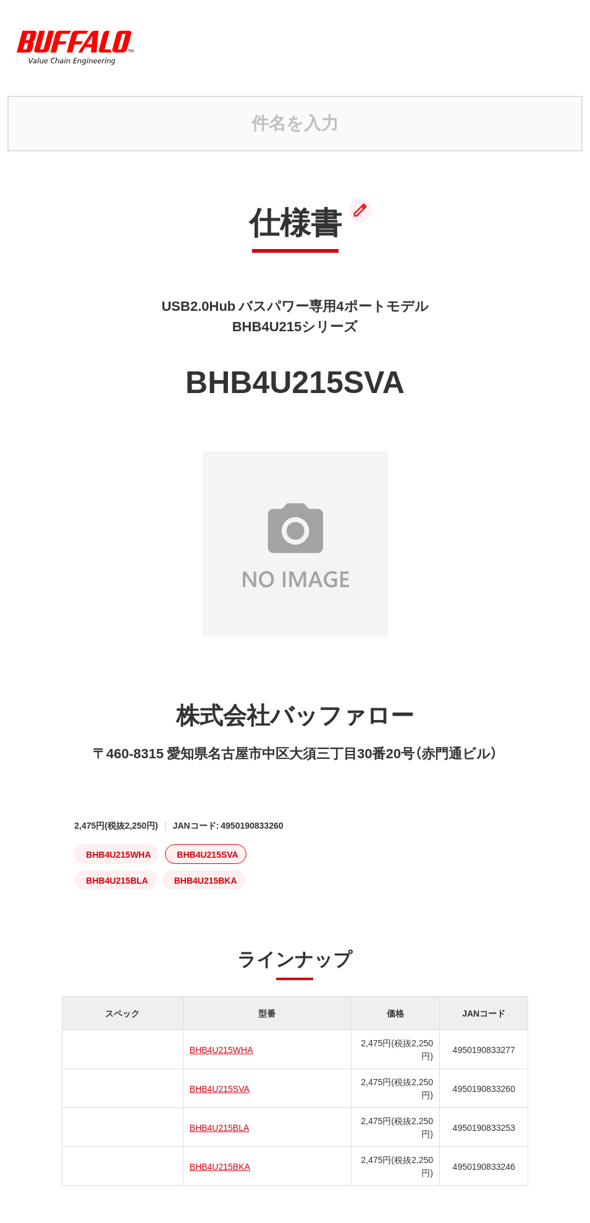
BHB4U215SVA (220, 1088)
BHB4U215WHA (221, 1049)
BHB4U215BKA (220, 1166)
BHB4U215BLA (220, 1127)
